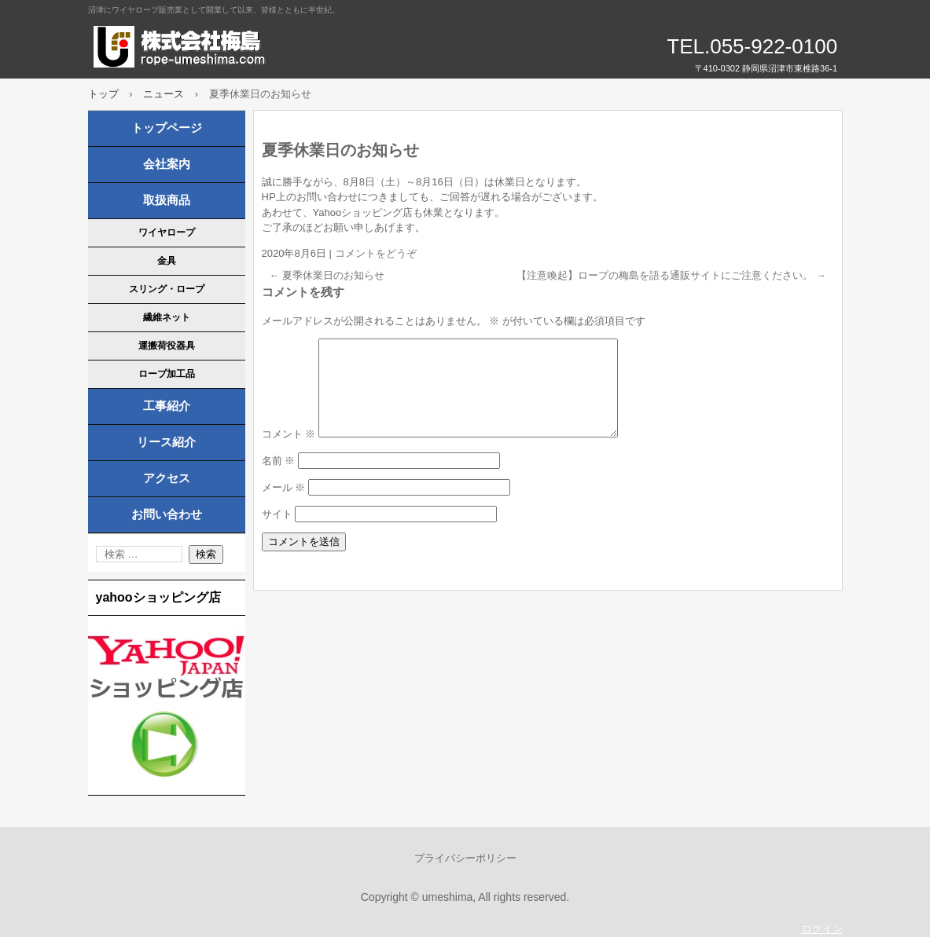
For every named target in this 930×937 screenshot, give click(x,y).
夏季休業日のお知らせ (327, 275)
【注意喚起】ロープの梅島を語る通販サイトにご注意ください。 (671, 275)
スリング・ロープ (166, 289)
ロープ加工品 (166, 373)
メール (284, 506)
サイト (277, 533)
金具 (166, 260)
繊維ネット (166, 317)
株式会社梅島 (269, 47)
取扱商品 (166, 200)
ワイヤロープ (166, 232)
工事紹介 (166, 406)
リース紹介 (166, 442)
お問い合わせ (166, 514)
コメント (289, 453)
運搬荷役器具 (166, 345)
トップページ (166, 128)
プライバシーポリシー (465, 858)
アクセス (166, 478)
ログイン (822, 929)
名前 (279, 479)
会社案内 (166, 164)
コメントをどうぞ (376, 253)
